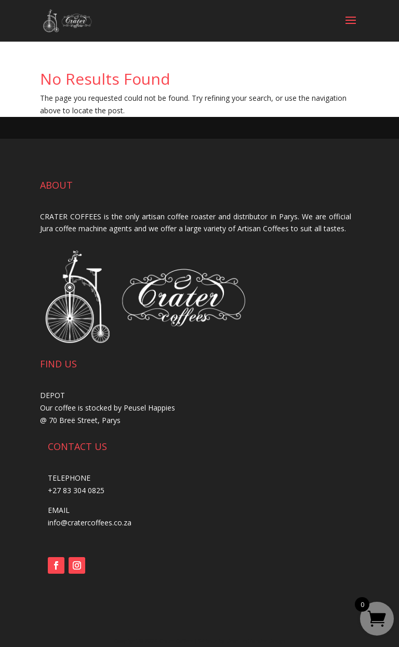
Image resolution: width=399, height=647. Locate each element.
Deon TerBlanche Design (255, 640)
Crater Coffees (176, 640)
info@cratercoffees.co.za (89, 522)
